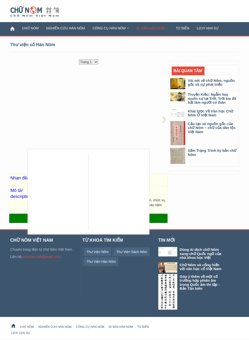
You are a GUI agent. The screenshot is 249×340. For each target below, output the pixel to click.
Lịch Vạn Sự (208, 28)
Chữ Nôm (40, 11)
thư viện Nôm (98, 252)
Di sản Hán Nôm (152, 28)
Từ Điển (182, 28)
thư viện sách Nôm (131, 252)
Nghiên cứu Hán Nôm (65, 28)
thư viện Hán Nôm (101, 262)
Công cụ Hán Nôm (110, 28)
